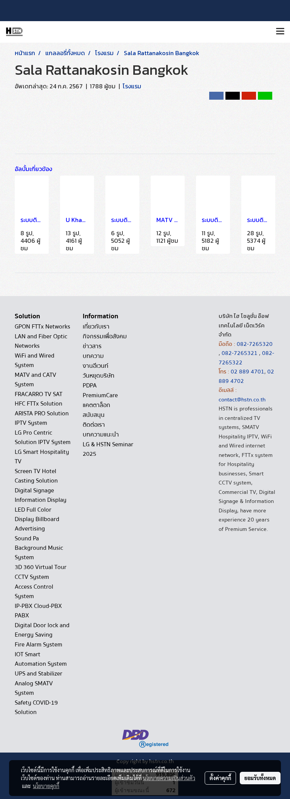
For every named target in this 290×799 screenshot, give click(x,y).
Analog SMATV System (34, 688)
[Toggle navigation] (280, 31)
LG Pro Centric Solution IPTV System (43, 437)
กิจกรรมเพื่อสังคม (105, 336)
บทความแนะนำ (101, 435)
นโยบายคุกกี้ (46, 785)
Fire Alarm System (38, 644)
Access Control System (34, 591)
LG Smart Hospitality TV (42, 456)
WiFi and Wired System (34, 360)
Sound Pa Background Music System (39, 548)
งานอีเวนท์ (95, 366)
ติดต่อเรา (94, 425)
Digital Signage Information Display (40, 495)
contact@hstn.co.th (242, 399)
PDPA (90, 385)
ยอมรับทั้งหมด (260, 777)
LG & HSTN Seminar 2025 (108, 449)
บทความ (93, 356)
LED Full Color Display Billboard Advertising (37, 519)
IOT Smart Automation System (41, 659)
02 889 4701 (247, 371)
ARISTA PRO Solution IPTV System (42, 418)
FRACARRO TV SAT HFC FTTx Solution (38, 399)
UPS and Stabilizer (38, 674)
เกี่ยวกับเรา (96, 327)
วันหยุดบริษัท (98, 376)
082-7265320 (255, 344)
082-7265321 (240, 353)
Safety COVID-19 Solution (36, 707)
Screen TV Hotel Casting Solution (36, 476)
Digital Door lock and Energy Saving (42, 630)
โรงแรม (132, 86)
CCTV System (32, 577)
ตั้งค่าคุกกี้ (220, 777)
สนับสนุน (94, 415)
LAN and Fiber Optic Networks (41, 341)
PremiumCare (100, 395)
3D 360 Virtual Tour (40, 567)
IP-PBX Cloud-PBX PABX (38, 610)
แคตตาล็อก (96, 405)
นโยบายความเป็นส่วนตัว (169, 777)
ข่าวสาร (92, 346)
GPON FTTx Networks (42, 327)
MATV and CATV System (35, 379)
